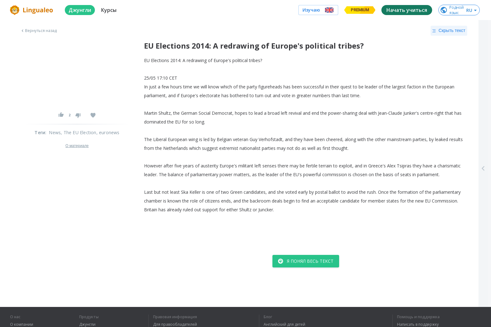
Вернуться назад (38, 31)
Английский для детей (284, 324)
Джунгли (87, 324)
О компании (21, 324)
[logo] (32, 10)
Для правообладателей (175, 324)
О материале (77, 146)
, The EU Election (78, 132)
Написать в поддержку (418, 324)
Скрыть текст (448, 31)
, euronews (108, 132)
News (55, 132)
